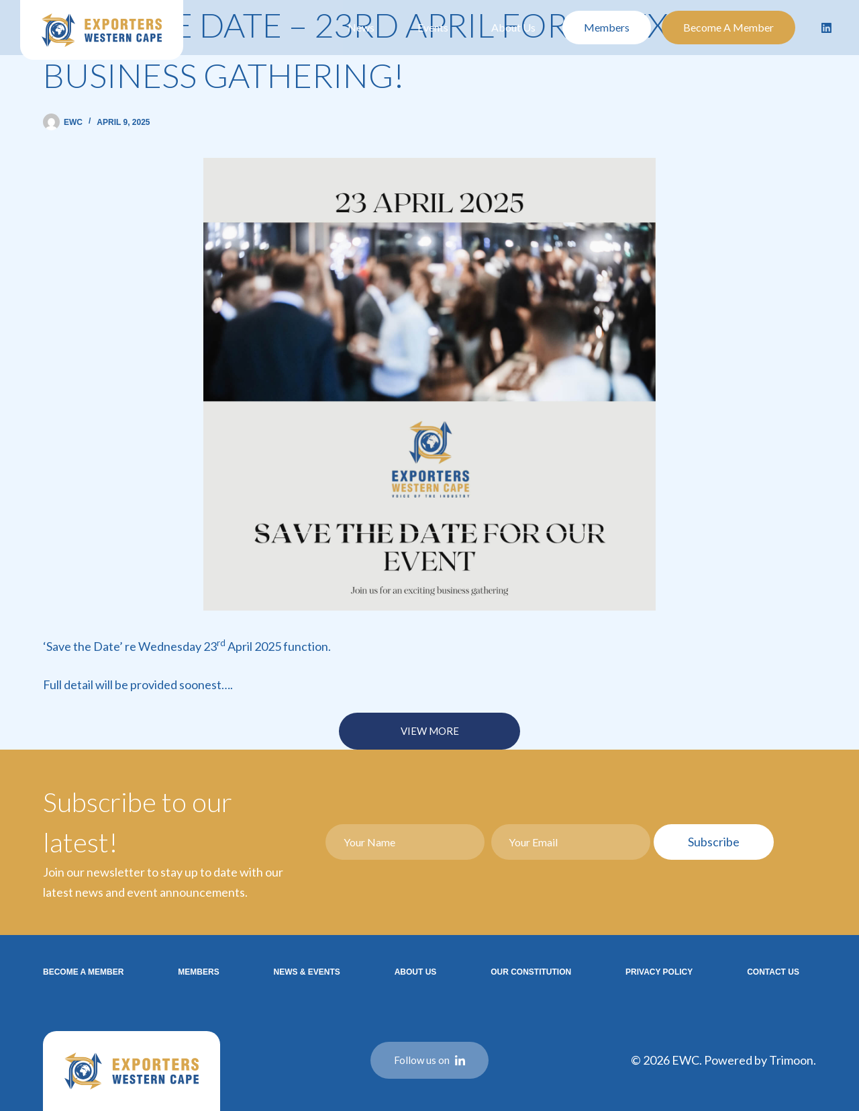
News (361, 27)
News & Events (306, 972)
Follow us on (429, 1060)
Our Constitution (531, 972)
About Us (513, 27)
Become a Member (728, 27)
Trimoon (791, 1060)
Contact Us (773, 972)
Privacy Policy (659, 972)
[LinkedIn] (827, 27)
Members (606, 27)
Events (432, 27)
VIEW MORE (430, 731)
